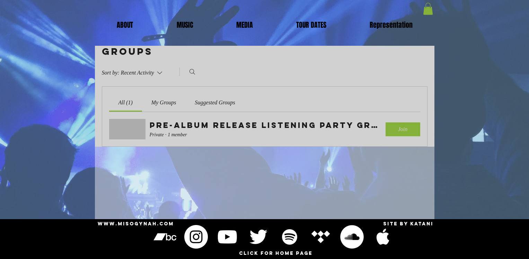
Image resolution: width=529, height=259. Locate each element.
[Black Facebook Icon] (414, 237)
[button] (185, 25)
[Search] (192, 72)
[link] (125, 102)
